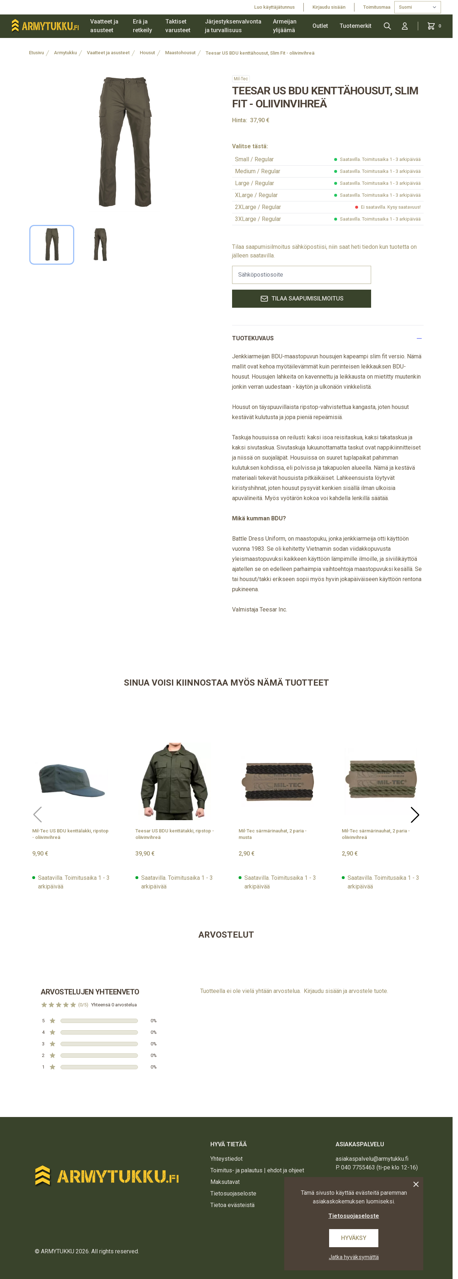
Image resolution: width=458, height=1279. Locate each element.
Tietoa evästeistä (232, 1205)
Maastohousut (180, 52)
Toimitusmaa (377, 7)
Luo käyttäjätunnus (274, 7)
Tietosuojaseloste (233, 1193)
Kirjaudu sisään (328, 7)
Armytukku (65, 52)
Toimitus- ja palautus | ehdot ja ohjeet (257, 1170)
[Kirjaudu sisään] (405, 26)
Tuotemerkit (355, 25)
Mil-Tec (241, 78)
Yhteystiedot (226, 1158)
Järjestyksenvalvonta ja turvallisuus (233, 26)
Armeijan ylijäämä (285, 26)
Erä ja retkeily (142, 26)
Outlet (320, 25)
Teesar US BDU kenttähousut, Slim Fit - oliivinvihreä (260, 53)
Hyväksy (353, 1238)
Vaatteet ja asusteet (104, 26)
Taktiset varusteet (177, 26)
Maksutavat (225, 1181)
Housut (147, 52)
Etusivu (36, 52)
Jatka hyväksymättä (354, 1257)
